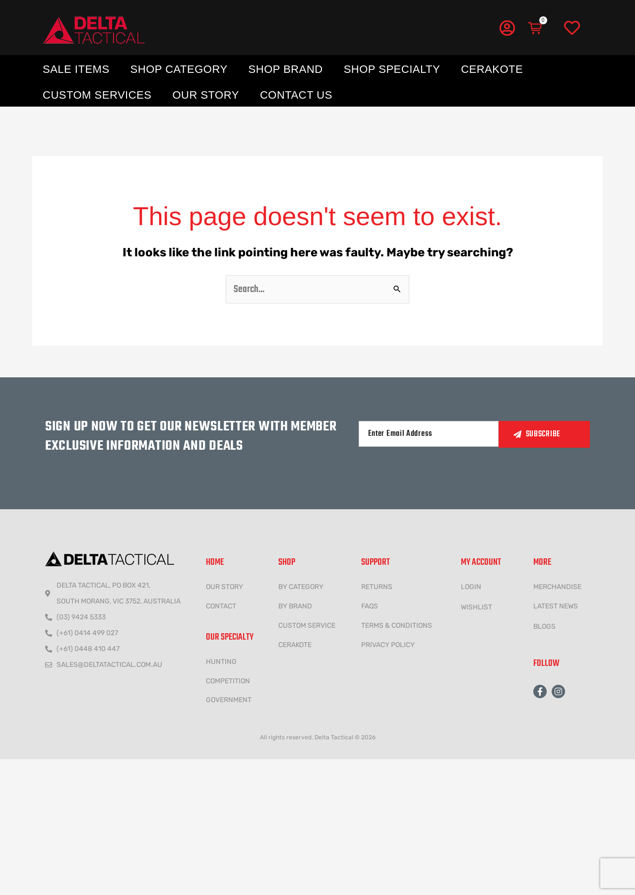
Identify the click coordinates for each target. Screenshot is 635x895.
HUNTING (221, 661)
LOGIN (471, 587)
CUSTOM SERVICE (306, 625)
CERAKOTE (295, 645)
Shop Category (179, 69)
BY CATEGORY (300, 587)
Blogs (544, 626)
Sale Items (76, 69)
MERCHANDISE (557, 587)
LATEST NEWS (555, 606)
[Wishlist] (572, 28)
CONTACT (221, 606)
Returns (376, 587)
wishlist (476, 607)
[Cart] (536, 28)
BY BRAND (295, 606)
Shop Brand (286, 69)
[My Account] (507, 28)
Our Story (205, 95)
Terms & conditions (396, 625)
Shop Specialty (392, 69)
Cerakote (492, 69)
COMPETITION (228, 681)
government (229, 700)
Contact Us (296, 95)
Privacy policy (388, 645)
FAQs (369, 606)
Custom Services (97, 95)
